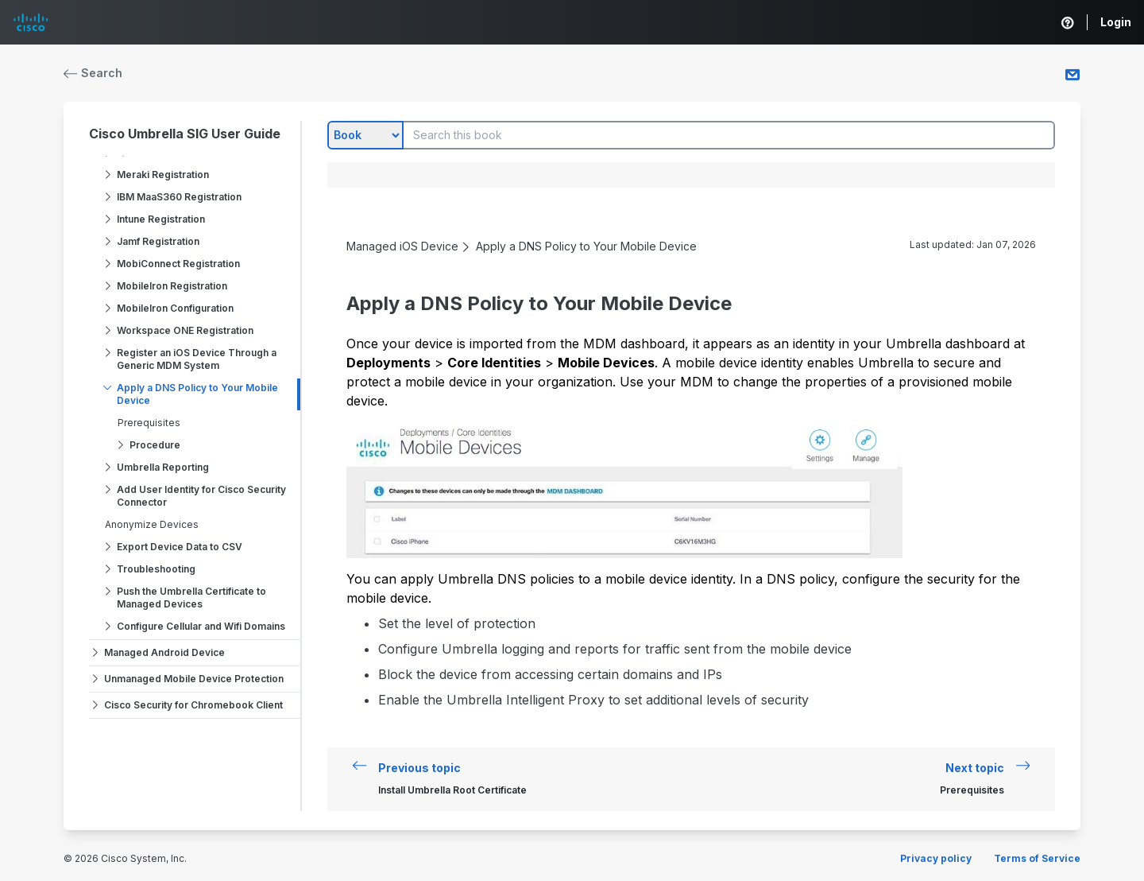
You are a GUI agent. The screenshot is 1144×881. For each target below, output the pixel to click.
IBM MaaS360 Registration (179, 197)
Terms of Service (1037, 858)
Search (93, 73)
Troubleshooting (156, 569)
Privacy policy (936, 858)
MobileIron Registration (172, 286)
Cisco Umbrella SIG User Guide (184, 134)
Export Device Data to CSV (179, 547)
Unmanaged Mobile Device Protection (194, 679)
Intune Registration (161, 219)
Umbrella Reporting (163, 467)
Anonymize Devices (152, 524)
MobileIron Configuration (175, 308)
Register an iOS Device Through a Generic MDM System (196, 359)
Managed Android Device (164, 652)
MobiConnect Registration (178, 264)
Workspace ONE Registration (185, 330)
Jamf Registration (158, 241)
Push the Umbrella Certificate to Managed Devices (191, 597)
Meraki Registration (163, 174)
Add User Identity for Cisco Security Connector (201, 495)
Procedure (154, 445)
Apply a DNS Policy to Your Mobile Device (197, 394)
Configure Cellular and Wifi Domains (201, 626)
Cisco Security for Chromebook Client (193, 705)
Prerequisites (149, 423)
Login (1115, 22)
